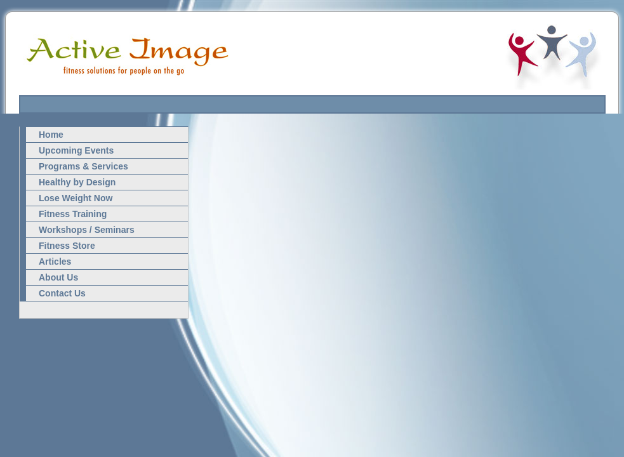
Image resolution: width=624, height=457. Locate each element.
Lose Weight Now (75, 198)
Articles (55, 261)
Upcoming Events (76, 150)
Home (51, 134)
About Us (58, 277)
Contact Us (62, 293)
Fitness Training (73, 214)
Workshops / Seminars (87, 230)
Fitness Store (67, 246)
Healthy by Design (77, 182)
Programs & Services (83, 166)
